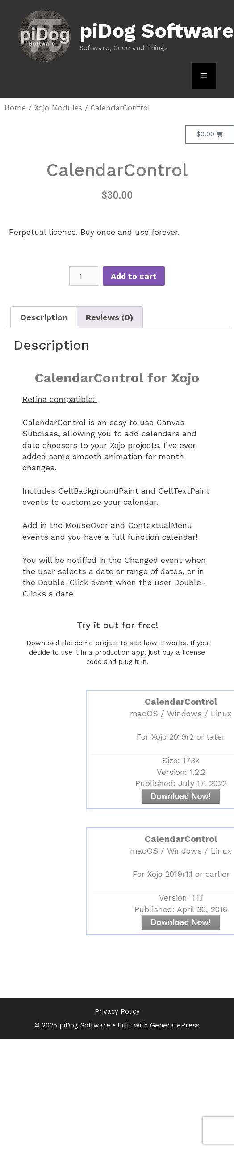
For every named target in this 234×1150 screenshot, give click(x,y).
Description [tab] (44, 317)
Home (15, 108)
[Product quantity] (83, 276)
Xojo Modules (58, 108)
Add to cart (134, 276)
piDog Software (156, 30)
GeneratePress (175, 1025)
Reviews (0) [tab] (109, 317)
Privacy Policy (117, 1011)
